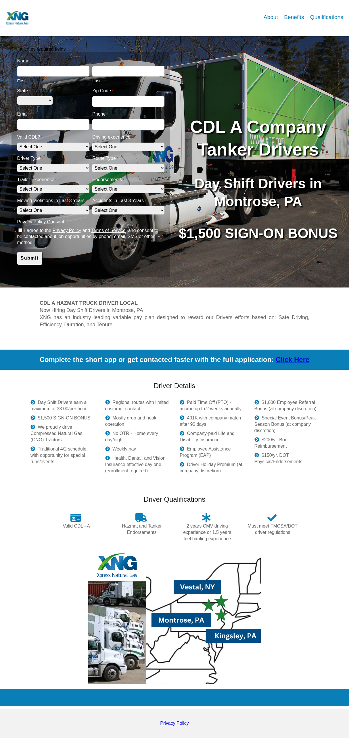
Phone (100, 114)
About (271, 17)
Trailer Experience (37, 180)
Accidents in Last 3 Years (119, 201)
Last (96, 80)
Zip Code (102, 91)
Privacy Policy (67, 230)
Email (24, 114)
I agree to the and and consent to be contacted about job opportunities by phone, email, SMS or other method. (87, 236)
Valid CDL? (30, 137)
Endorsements (108, 180)
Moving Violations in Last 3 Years (52, 201)
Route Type (105, 158)
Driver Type (30, 158)
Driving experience (112, 137)
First (21, 80)
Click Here (292, 359)
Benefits (295, 17)
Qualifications (326, 17)
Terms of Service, (109, 230)
